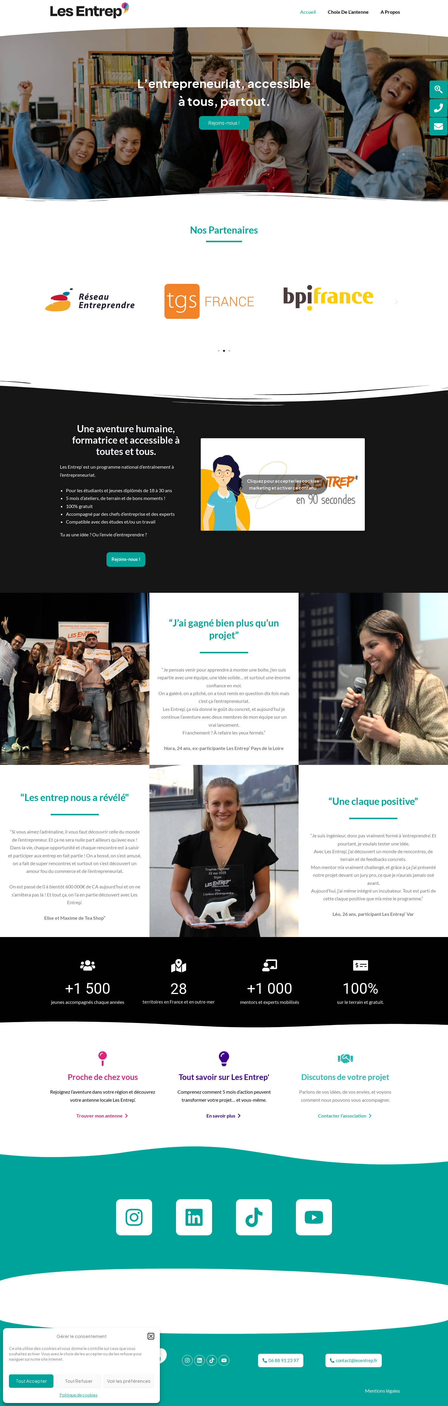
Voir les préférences (129, 1381)
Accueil (308, 12)
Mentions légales (382, 1390)
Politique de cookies (79, 1395)
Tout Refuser (78, 1381)
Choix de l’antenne (348, 12)
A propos (390, 12)
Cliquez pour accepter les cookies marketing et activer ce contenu (283, 484)
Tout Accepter (31, 1381)
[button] (151, 1336)
